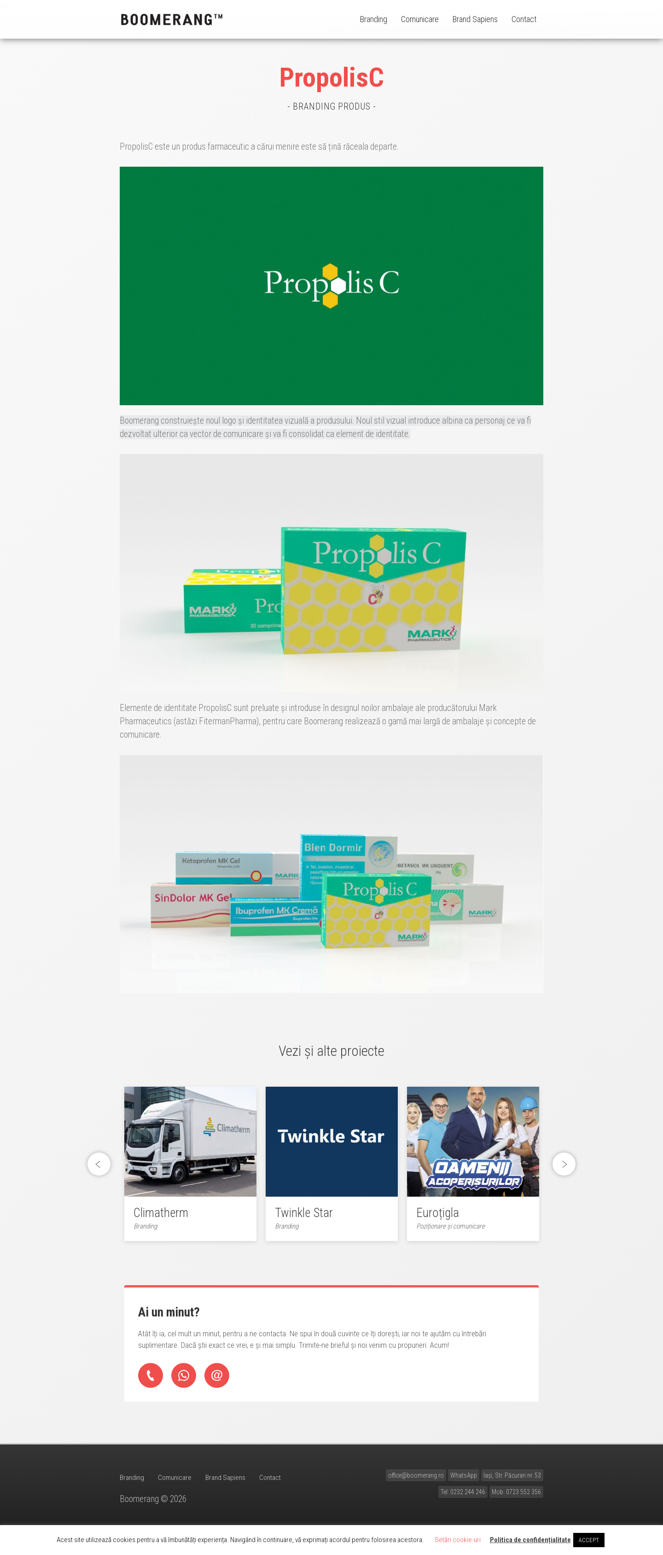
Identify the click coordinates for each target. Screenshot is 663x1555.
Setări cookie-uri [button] (458, 1540)
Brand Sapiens (475, 19)
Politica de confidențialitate (530, 1540)
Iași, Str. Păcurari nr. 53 (512, 1481)
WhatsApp (463, 1481)
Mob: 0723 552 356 (516, 1497)
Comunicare (420, 19)
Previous (101, 1167)
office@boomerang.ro (416, 1481)
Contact (524, 19)
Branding (373, 19)
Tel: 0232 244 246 (463, 1497)
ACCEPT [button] (589, 1540)
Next (563, 1167)
